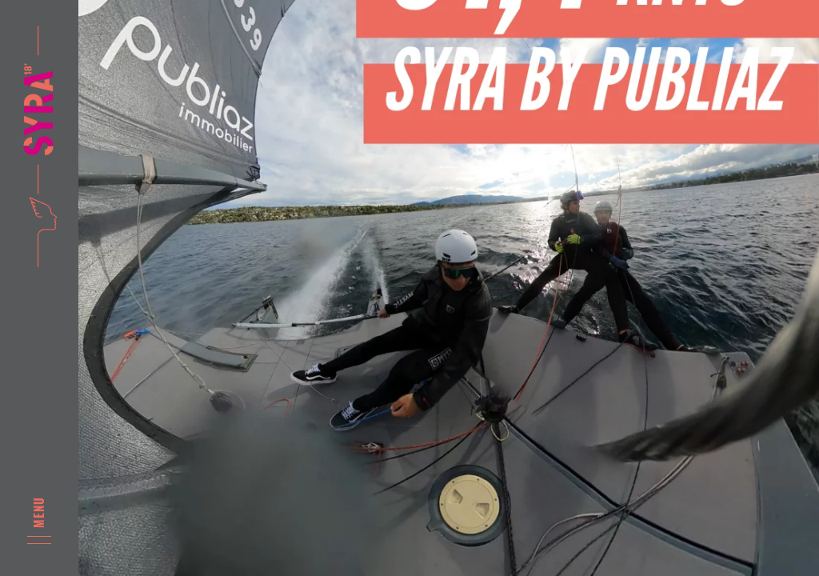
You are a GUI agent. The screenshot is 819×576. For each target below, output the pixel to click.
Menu (39, 511)
